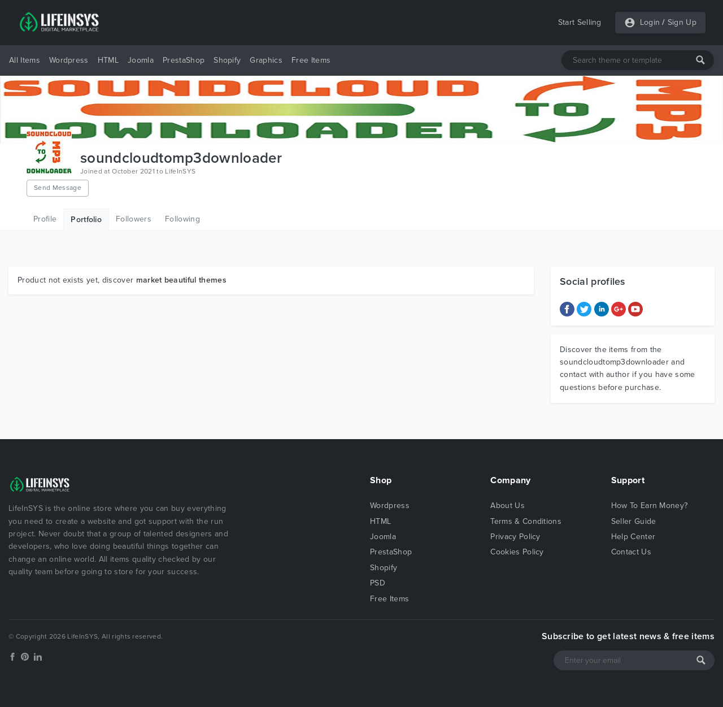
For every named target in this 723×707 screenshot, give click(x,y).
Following (182, 219)
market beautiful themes (181, 280)
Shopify (227, 60)
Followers (133, 219)
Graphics (266, 60)
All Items (24, 60)
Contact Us (631, 552)
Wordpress (69, 60)
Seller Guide (633, 521)
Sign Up (682, 22)
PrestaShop (183, 60)
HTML (108, 60)
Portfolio (86, 219)
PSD (377, 583)
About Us (507, 505)
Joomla (141, 60)
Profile (44, 219)
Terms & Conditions (525, 521)
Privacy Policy (515, 536)
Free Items (310, 60)
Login (650, 22)
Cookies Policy (516, 552)
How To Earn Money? (649, 505)
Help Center (633, 536)
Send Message (57, 188)
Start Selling (580, 22)
